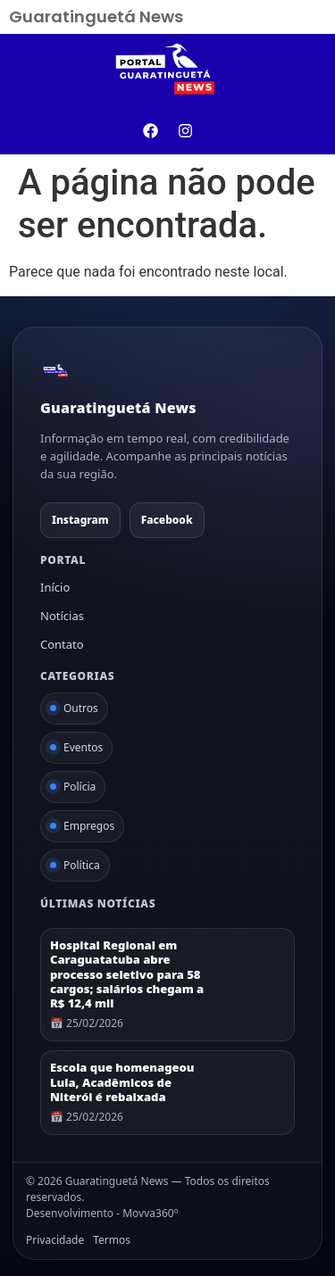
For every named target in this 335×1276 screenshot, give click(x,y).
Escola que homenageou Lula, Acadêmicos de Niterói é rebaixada (122, 1082)
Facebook (167, 519)
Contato (62, 644)
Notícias (62, 616)
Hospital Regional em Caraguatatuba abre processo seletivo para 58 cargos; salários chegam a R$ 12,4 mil (127, 974)
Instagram (80, 519)
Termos (111, 1239)
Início (55, 587)
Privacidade (55, 1239)
